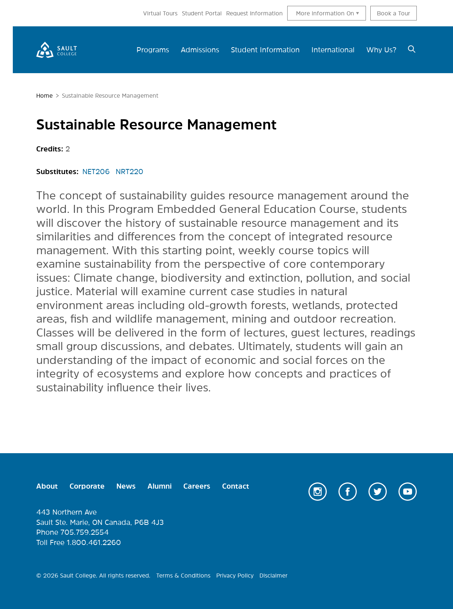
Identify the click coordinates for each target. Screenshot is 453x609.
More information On (325, 13)
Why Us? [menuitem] (381, 49)
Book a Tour (393, 13)
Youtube (407, 491)
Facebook (347, 491)
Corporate (87, 486)
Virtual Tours (160, 13)
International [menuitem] (333, 49)
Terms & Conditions (183, 575)
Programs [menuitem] (152, 49)
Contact (235, 486)
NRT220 (129, 171)
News (126, 486)
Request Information (254, 13)
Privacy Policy (235, 575)
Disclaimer (273, 575)
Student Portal (202, 13)
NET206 (96, 171)
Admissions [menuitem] (200, 49)
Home (44, 95)
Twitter (377, 491)
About (47, 486)
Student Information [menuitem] (265, 49)
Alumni (159, 486)
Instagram (317, 491)
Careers (196, 486)
